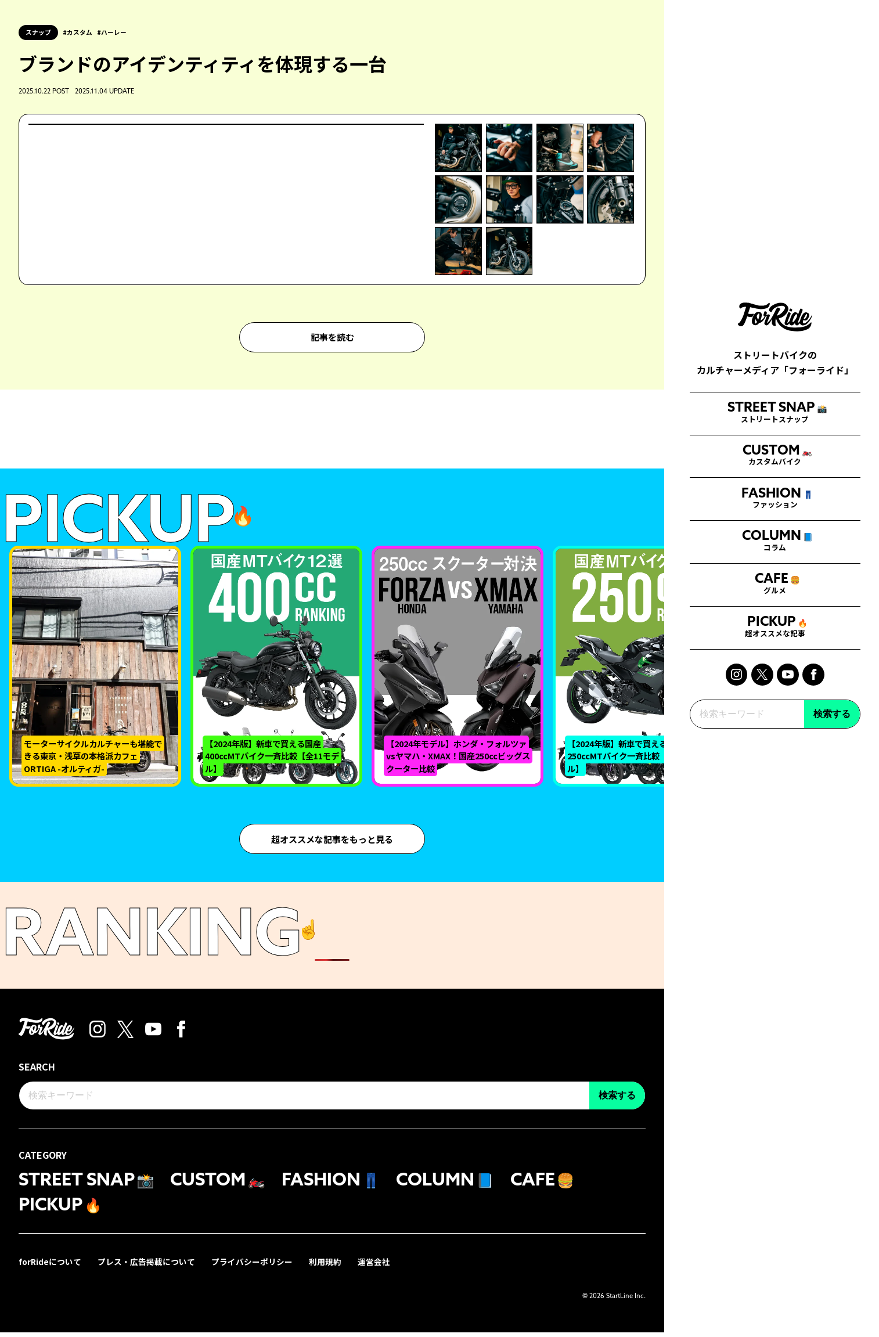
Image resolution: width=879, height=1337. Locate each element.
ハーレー (116, 32)
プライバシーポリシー (253, 1266)
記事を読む (332, 338)
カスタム (81, 32)
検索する (832, 832)
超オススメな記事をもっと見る (332, 840)
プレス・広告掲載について (147, 1266)
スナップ (39, 32)
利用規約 (326, 1266)
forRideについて (50, 1266)
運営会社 (375, 1266)
